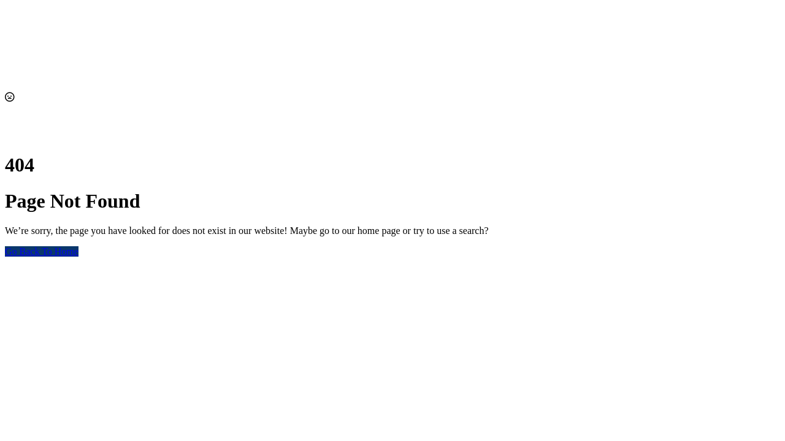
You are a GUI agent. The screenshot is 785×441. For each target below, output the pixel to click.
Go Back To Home (41, 251)
